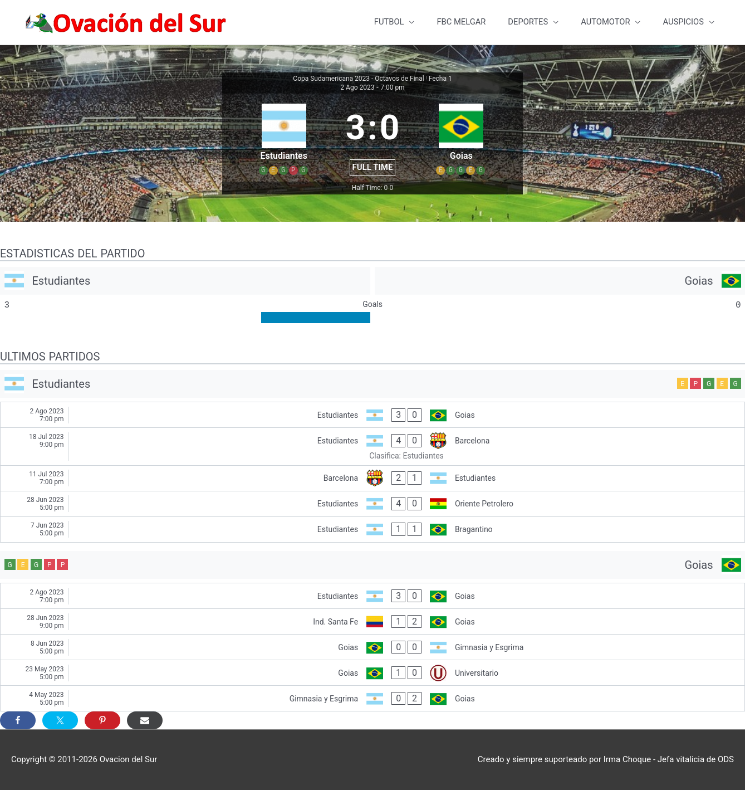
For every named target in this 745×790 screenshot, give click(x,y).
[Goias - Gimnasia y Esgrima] (372, 647)
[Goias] (560, 281)
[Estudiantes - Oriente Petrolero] (372, 503)
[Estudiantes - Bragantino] (372, 529)
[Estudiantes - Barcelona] (372, 446)
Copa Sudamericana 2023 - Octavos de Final (358, 78)
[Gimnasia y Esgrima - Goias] (372, 698)
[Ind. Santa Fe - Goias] (372, 621)
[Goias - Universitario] (372, 672)
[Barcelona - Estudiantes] (372, 478)
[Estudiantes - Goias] (372, 415)
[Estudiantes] (185, 281)
